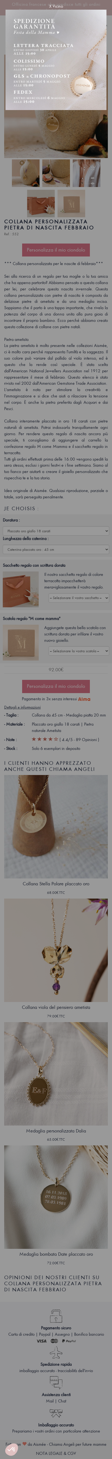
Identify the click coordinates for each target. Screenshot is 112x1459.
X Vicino (56, 6)
